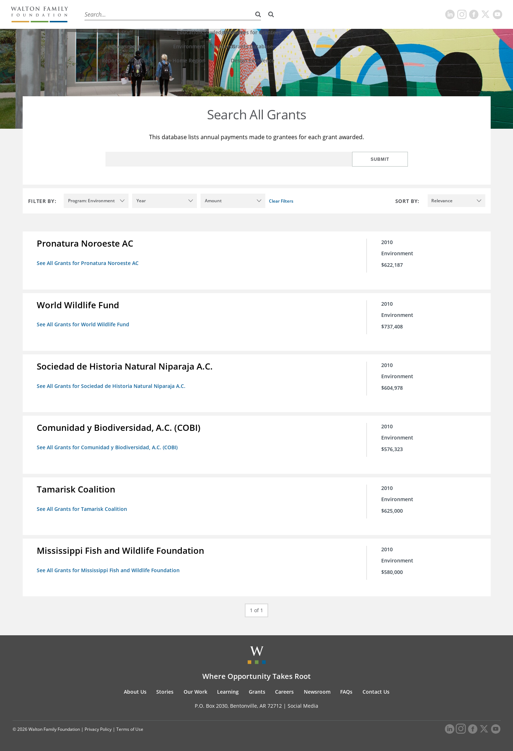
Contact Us (376, 691)
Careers (248, 14)
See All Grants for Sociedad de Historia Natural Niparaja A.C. (111, 385)
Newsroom (317, 691)
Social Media (303, 705)
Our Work (156, 14)
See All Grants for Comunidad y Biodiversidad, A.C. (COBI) (107, 446)
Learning (190, 14)
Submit (384, 159)
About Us (94, 14)
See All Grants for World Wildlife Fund (83, 324)
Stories (125, 14)
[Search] (271, 14)
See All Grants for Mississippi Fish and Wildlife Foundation (108, 569)
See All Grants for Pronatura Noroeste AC (88, 263)
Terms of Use (129, 728)
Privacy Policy (98, 728)
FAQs (346, 691)
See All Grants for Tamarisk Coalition (82, 508)
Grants (219, 14)
